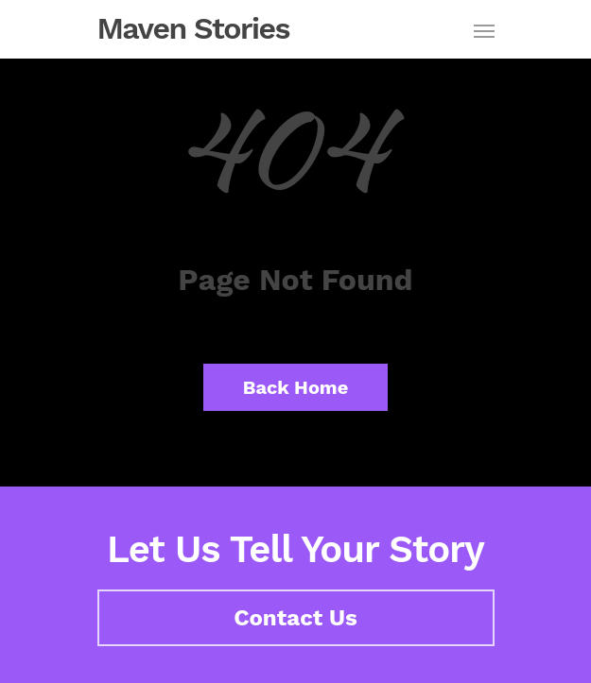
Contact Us (295, 618)
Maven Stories (193, 28)
